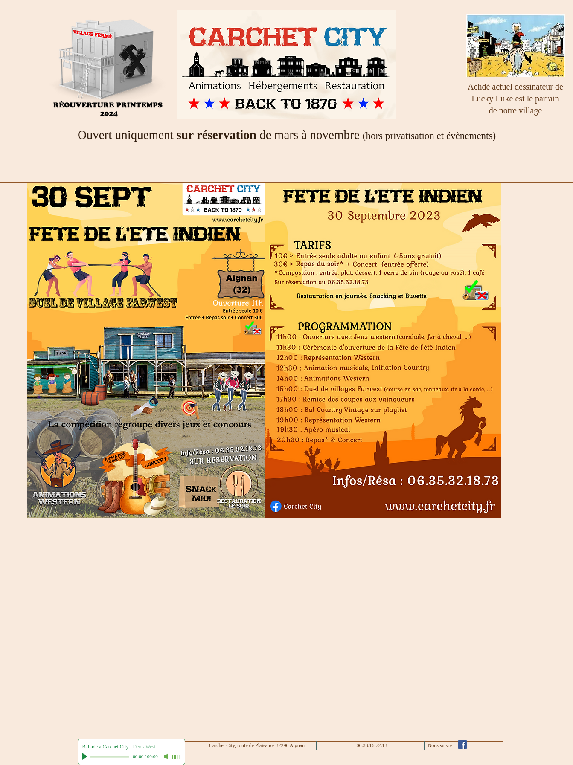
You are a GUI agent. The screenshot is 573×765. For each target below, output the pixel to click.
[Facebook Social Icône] (462, 744)
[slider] (176, 757)
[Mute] (167, 756)
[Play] (85, 756)
